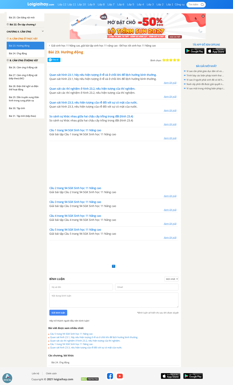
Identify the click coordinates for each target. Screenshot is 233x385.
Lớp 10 (81, 4)
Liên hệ (35, 373)
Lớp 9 (91, 4)
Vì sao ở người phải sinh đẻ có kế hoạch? (206, 79)
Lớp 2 (160, 4)
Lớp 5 (130, 4)
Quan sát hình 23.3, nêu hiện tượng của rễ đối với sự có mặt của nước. (86, 347)
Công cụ (180, 4)
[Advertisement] (114, 163)
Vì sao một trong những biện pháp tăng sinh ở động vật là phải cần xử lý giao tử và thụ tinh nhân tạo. (206, 88)
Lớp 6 (120, 4)
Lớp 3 (150, 4)
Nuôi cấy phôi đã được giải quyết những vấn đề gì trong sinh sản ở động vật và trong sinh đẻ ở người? (206, 84)
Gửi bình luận (58, 313)
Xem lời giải (170, 82)
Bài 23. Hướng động (65, 51)
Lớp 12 (62, 4)
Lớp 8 (101, 4)
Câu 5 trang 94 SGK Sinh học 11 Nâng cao (71, 333)
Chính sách (51, 373)
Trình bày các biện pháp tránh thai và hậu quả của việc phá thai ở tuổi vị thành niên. (206, 75)
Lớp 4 (140, 4)
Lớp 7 (111, 4)
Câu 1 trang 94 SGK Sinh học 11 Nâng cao (71, 344)
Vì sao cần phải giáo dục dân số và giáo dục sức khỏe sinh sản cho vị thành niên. (206, 71)
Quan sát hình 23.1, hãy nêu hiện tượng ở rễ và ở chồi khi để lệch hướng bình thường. (94, 337)
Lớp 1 (169, 4)
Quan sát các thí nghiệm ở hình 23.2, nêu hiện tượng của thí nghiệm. (85, 340)
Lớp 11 (72, 4)
